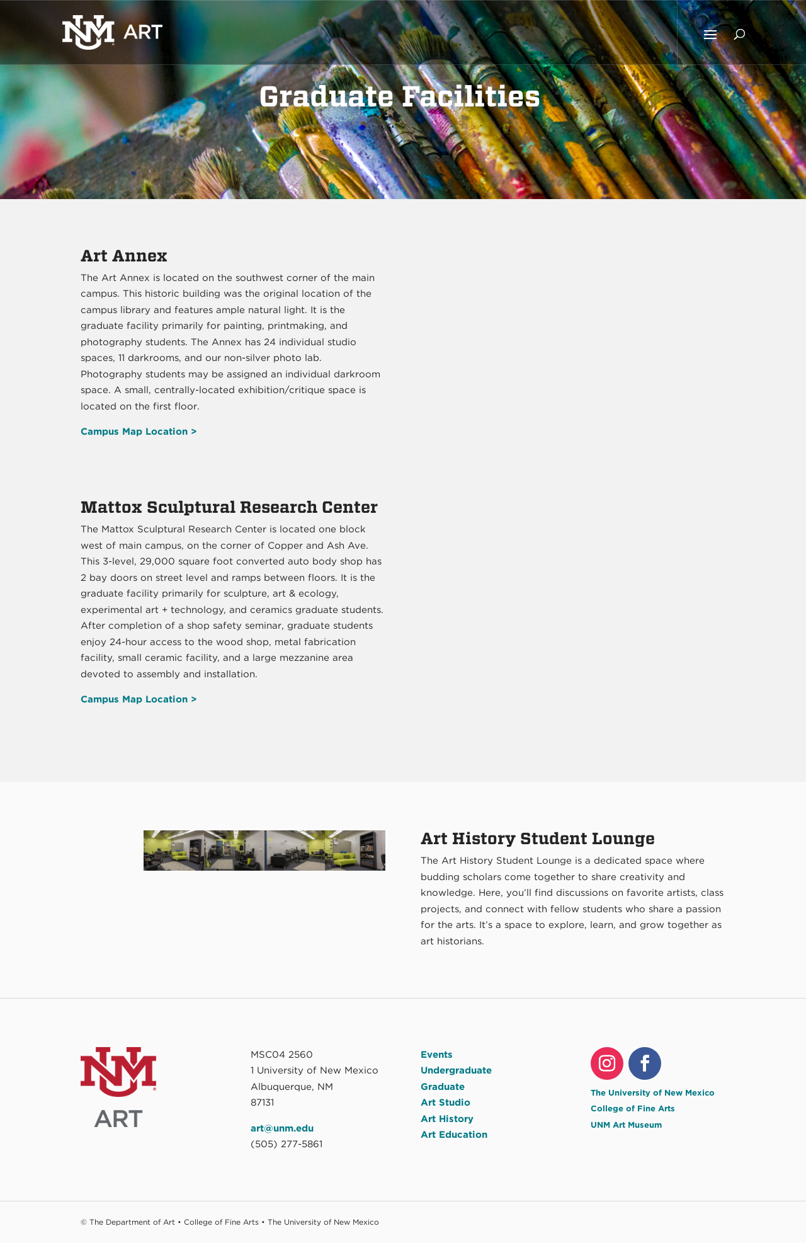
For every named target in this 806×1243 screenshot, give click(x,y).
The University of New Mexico (653, 1092)
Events (437, 1054)
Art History (447, 1119)
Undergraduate (456, 1070)
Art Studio (445, 1102)
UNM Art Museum (626, 1125)
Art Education (454, 1134)
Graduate (443, 1086)
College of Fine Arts (633, 1108)
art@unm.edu (282, 1128)
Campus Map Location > (139, 699)
